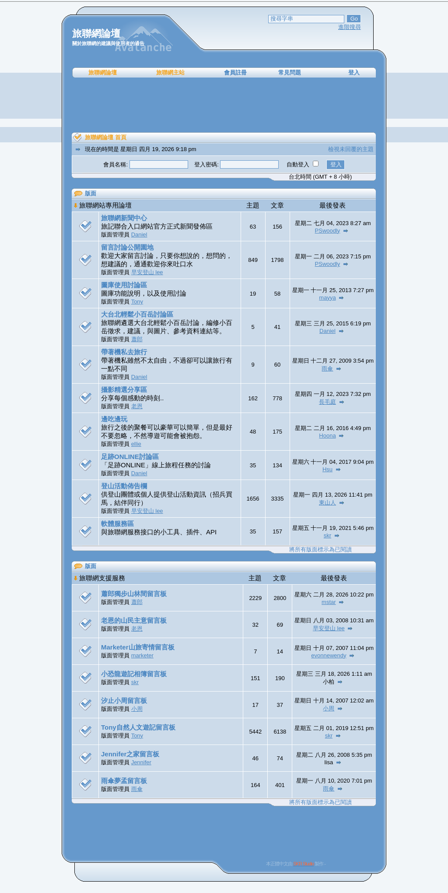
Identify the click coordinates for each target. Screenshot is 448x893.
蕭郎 (137, 339)
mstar (329, 602)
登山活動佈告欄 (124, 486)
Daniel (139, 234)
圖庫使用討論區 (124, 285)
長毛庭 (327, 402)
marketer (142, 655)
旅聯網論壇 (102, 72)
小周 (137, 709)
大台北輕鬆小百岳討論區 (137, 314)
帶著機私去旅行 (124, 352)
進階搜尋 (349, 27)
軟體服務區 (117, 523)
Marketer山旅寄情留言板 (138, 647)
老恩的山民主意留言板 (134, 620)
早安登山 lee (147, 272)
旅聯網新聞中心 (124, 218)
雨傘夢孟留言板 (124, 780)
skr (327, 535)
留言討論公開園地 (127, 247)
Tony (137, 301)
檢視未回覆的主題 (351, 149)
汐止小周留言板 (124, 700)
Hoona (327, 435)
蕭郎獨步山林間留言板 (134, 593)
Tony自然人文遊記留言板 (138, 727)
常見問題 (289, 72)
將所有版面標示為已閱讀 (320, 549)
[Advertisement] (224, 105)
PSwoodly (327, 230)
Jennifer (141, 762)
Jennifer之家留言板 (130, 754)
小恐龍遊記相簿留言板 (134, 674)
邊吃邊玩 (114, 419)
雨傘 (327, 368)
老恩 (137, 406)
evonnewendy (328, 655)
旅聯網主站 (170, 72)
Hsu (327, 469)
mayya (327, 297)
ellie (136, 444)
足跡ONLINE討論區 (130, 456)
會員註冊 (235, 72)
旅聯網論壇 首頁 (105, 137)
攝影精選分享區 (124, 389)
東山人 (327, 502)
